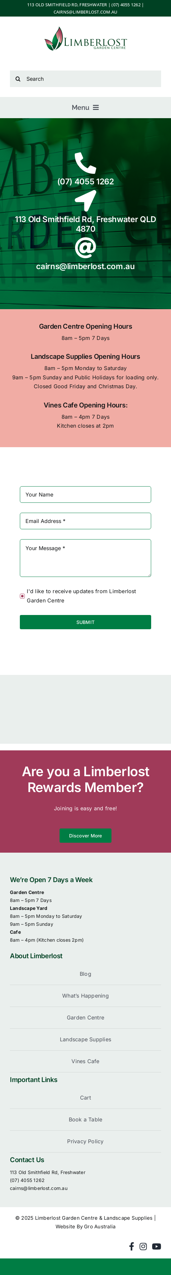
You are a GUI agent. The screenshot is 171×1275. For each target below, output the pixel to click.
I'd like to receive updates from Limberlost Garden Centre (81, 596)
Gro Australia (99, 1226)
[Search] (85, 79)
